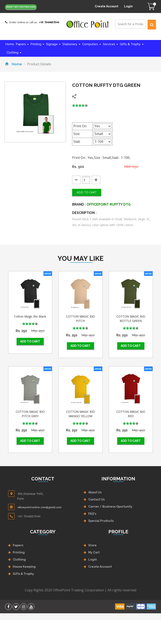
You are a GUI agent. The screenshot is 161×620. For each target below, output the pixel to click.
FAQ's (92, 513)
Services (110, 44)
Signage (53, 44)
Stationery (71, 44)
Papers (22, 44)
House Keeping (24, 566)
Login (128, 6)
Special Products (101, 520)
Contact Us (96, 499)
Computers (91, 44)
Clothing (13, 52)
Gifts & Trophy (132, 44)
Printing (37, 44)
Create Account (106, 6)
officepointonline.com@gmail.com (39, 507)
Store (92, 545)
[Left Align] (152, 25)
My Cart (94, 552)
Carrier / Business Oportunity (110, 506)
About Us (94, 492)
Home (9, 44)
